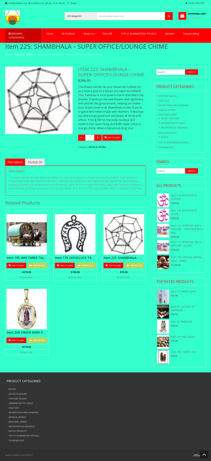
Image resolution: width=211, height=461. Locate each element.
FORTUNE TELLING (167, 96)
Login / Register (196, 3)
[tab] (15, 162)
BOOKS (165, 137)
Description (15, 162)
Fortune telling (191, 33)
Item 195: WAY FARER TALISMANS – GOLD (27, 258)
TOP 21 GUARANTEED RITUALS (138, 33)
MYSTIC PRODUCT (167, 133)
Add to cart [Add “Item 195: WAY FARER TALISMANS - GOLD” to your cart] (18, 265)
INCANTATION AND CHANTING (173, 105)
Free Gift (107, 33)
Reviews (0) (35, 162)
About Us (89, 33)
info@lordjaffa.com (17, 3)
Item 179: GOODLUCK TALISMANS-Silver (75, 258)
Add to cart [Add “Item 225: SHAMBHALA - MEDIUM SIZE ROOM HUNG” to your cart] (115, 265)
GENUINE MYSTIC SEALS (173, 122)
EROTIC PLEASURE (170, 118)
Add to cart (114, 137)
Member (169, 33)
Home (49, 33)
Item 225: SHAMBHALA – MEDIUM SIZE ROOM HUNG (124, 258)
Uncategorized (166, 147)
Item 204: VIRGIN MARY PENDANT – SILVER (27, 332)
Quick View (27, 277)
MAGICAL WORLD (25, 54)
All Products (68, 33)
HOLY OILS (163, 100)
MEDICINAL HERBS (167, 114)
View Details (39, 265)
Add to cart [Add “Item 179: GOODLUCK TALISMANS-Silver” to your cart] (66, 265)
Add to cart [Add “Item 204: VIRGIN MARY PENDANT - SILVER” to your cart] (18, 340)
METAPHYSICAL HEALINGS (174, 127)
